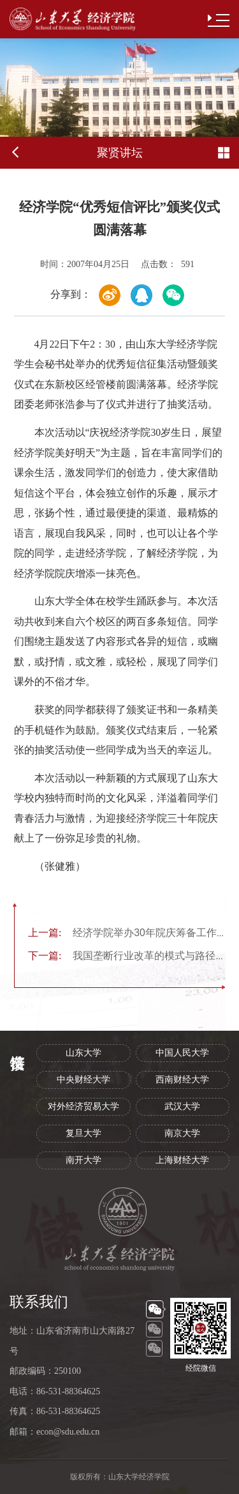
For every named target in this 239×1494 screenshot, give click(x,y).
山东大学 (83, 1053)
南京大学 (182, 1133)
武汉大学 (182, 1106)
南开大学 (83, 1160)
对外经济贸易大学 (83, 1106)
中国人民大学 (182, 1053)
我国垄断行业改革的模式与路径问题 (132, 955)
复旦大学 (83, 1133)
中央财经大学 (83, 1079)
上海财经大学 (182, 1160)
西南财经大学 (182, 1079)
